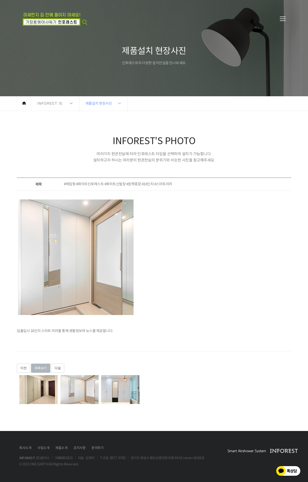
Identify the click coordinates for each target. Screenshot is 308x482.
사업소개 (43, 448)
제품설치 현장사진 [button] (98, 103)
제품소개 (61, 448)
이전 (23, 368)
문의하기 (97, 448)
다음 (58, 368)
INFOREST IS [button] (50, 103)
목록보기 (41, 368)
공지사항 (79, 448)
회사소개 (25, 448)
